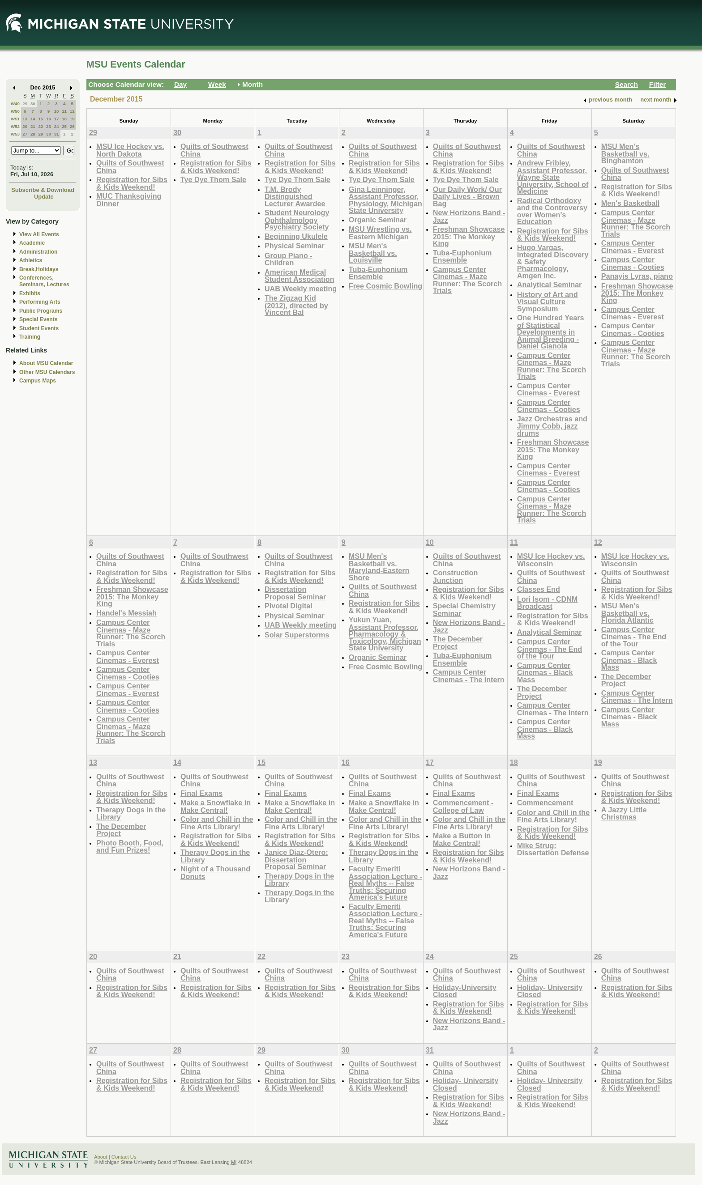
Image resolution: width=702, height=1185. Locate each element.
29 (24, 103)
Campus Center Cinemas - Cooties (548, 406)
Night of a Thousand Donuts (215, 872)
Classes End (538, 589)
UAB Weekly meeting (301, 289)
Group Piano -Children (288, 259)
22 (40, 126)
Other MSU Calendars (47, 372)
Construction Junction (455, 576)
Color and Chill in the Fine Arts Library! (216, 823)
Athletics (30, 260)
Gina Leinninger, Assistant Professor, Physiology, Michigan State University (385, 200)
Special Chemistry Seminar (464, 609)
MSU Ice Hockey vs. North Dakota (130, 150)
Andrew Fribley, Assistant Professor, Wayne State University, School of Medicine (553, 177)
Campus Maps (37, 381)
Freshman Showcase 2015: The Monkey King (469, 236)
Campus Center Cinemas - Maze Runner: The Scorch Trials (467, 280)
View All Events (39, 234)
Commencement (545, 802)
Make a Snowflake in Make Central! (215, 806)
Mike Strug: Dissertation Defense (553, 849)
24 (56, 126)
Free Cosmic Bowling (385, 286)
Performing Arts (39, 302)
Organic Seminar (378, 220)
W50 (15, 111)
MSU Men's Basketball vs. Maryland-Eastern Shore (379, 567)
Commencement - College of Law (463, 806)
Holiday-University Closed (465, 991)
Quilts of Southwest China (130, 166)
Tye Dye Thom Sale (213, 179)
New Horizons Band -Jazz (469, 216)
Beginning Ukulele (296, 236)
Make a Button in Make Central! (462, 839)
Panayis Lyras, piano (637, 276)
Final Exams (201, 793)
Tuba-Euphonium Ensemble (378, 273)
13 (24, 118)
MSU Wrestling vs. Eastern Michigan (380, 233)
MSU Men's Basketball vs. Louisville (373, 253)
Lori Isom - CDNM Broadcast (547, 603)
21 (32, 126)
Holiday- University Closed (549, 991)
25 (64, 126)
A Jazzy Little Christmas (624, 813)
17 (56, 118)
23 (48, 126)
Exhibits (29, 293)
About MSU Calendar (46, 363)
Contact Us (124, 1157)
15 (40, 118)
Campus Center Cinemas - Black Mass (545, 672)
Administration (38, 252)
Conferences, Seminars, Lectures (44, 281)
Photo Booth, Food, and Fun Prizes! (129, 846)
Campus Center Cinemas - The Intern (469, 676)
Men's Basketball (630, 203)
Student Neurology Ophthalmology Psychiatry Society (297, 219)
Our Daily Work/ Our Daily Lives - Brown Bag (467, 196)
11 (64, 111)
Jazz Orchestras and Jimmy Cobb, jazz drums (552, 426)
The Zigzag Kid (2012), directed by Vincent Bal (296, 305)
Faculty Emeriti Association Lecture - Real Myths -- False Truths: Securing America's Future (385, 883)
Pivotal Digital (288, 606)
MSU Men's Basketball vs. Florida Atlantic (627, 613)
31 (56, 134)
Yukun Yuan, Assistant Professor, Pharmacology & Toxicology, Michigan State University (385, 634)
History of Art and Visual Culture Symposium (547, 301)
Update (44, 196)
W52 (15, 126)
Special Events (38, 319)
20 (24, 126)
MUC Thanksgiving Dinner (128, 200)
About (100, 1157)
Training (29, 337)
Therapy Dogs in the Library (131, 813)
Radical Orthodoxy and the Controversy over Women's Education (552, 211)
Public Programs (40, 311)
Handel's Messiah (126, 613)
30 (32, 103)
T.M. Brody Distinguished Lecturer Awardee (295, 196)
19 (72, 118)
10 (56, 111)
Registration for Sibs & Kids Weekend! (131, 183)
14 (32, 118)
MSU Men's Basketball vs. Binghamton (625, 153)
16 (48, 118)
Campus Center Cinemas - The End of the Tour (549, 648)
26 (72, 126)
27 (24, 134)
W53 (15, 134)
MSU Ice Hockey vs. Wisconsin (551, 560)
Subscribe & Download (42, 190)
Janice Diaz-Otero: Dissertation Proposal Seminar (296, 859)
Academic (32, 243)
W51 (15, 118)
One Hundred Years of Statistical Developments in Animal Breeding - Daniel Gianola (550, 332)
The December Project (458, 642)
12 (72, 111)
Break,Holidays (39, 269)
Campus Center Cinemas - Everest (548, 389)
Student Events (39, 328)
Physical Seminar (295, 246)
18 (64, 118)
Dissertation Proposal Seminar (295, 593)
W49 (15, 103)
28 (32, 134)
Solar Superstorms (297, 635)
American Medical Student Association (299, 276)
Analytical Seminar (549, 284)
